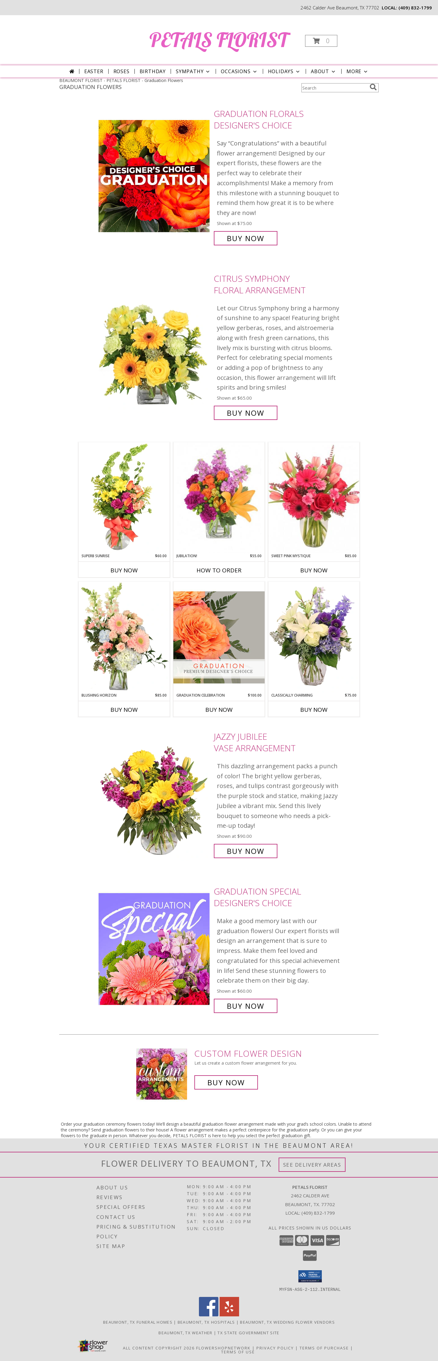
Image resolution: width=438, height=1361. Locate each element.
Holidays (284, 71)
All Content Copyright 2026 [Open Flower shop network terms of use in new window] (159, 1347)
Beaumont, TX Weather (185, 1332)
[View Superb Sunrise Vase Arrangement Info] (124, 497)
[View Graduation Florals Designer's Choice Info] (155, 176)
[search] (373, 87)
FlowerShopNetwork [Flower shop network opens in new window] (223, 1347)
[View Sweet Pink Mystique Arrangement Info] (314, 497)
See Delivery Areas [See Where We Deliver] (312, 1164)
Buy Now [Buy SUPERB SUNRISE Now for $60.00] (124, 570)
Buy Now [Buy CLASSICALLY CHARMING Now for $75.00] (314, 710)
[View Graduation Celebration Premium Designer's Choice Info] (219, 637)
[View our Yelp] (229, 1314)
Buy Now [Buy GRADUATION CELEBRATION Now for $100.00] (219, 710)
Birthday (153, 71)
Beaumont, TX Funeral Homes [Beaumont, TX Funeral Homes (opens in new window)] (137, 1322)
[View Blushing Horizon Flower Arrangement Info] (124, 637)
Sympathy (193, 71)
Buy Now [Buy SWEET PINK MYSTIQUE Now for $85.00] (314, 570)
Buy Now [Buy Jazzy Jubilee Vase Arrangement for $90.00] (245, 851)
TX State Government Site (248, 1332)
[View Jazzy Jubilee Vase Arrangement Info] (155, 794)
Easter (93, 71)
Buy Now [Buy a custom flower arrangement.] (226, 1082)
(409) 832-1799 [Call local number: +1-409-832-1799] (415, 8)
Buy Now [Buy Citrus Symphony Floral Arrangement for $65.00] (245, 413)
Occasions (239, 71)
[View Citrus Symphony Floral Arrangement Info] (155, 346)
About (323, 71)
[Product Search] (334, 88)
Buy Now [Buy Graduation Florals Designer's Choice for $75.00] (245, 238)
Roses (121, 71)
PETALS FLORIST (218, 39)
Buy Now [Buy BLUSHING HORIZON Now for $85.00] (124, 710)
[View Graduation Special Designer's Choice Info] (155, 949)
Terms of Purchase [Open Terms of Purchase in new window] (324, 1347)
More (357, 71)
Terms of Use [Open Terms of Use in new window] (238, 1351)
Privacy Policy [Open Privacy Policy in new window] (275, 1347)
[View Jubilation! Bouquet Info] (219, 497)
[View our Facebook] (208, 1314)
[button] (321, 41)
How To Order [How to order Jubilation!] (219, 570)
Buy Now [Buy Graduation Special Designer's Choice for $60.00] (245, 1006)
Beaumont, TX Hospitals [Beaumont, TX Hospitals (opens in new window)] (206, 1322)
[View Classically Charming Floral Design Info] (314, 637)
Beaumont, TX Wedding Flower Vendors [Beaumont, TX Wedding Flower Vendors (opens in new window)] (287, 1322)
